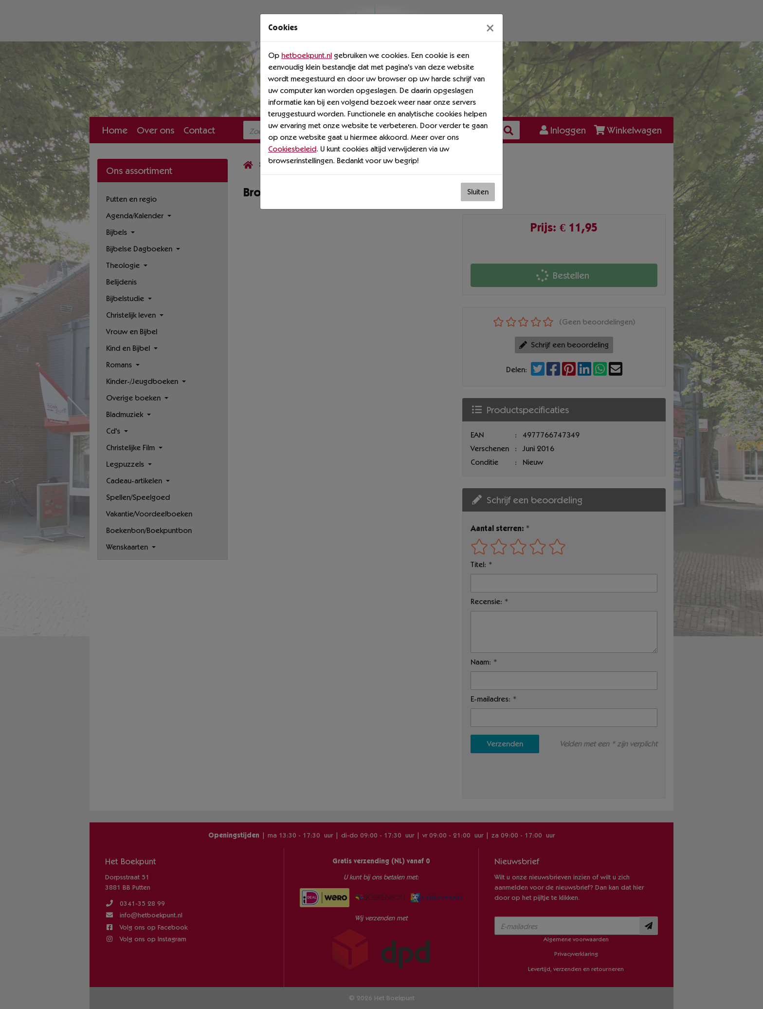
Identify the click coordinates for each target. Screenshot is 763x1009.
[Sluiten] (490, 27)
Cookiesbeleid (292, 148)
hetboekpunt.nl (306, 55)
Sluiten (478, 191)
